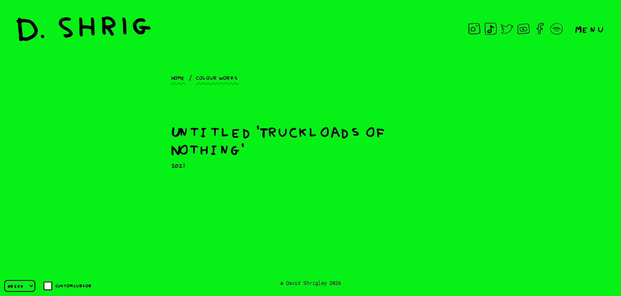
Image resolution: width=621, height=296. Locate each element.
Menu (590, 28)
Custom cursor (68, 286)
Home (178, 77)
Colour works (217, 77)
